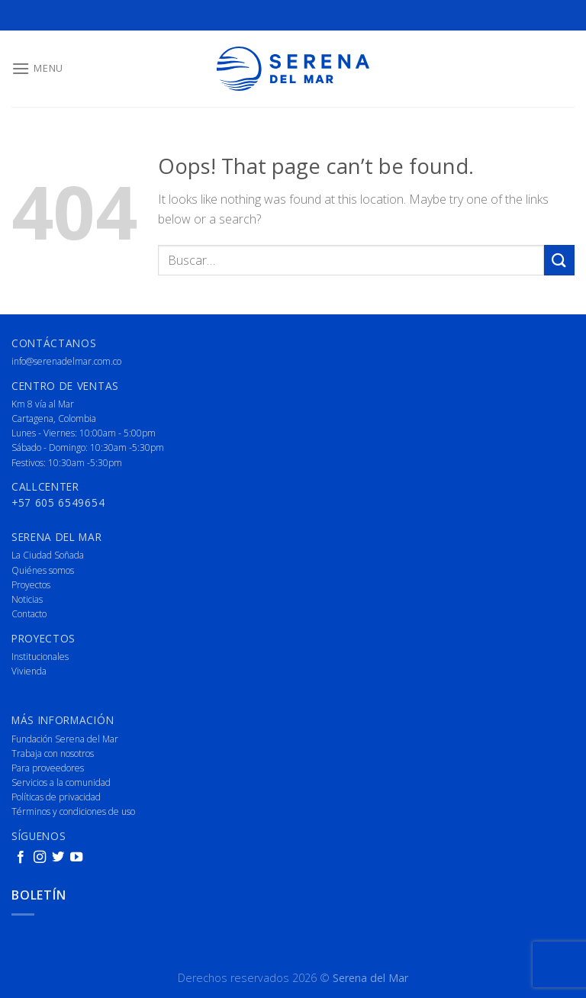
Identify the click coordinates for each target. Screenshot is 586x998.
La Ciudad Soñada (47, 555)
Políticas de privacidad (56, 796)
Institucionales (40, 656)
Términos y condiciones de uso (73, 811)
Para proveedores (47, 767)
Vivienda (29, 671)
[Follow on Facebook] (20, 857)
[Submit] (559, 260)
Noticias (27, 599)
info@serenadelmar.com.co (66, 361)
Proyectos (30, 584)
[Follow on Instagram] (40, 857)
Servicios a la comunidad (61, 782)
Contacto (29, 613)
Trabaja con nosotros (52, 753)
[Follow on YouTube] (76, 857)
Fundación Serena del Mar (64, 738)
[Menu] (37, 68)
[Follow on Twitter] (58, 857)
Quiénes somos (42, 570)
